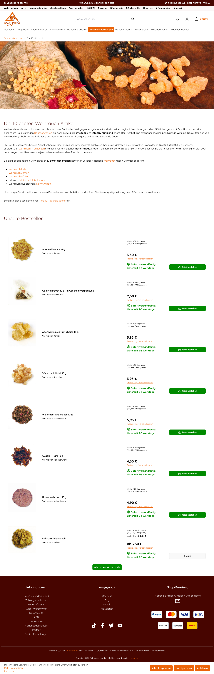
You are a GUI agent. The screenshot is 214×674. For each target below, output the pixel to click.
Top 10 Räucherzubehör (53, 200)
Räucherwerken (43, 132)
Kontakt (178, 8)
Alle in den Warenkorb (107, 567)
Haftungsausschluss (36, 625)
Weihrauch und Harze (15, 8)
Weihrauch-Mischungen (32, 148)
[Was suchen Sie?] (102, 19)
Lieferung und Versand (36, 595)
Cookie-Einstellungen (36, 634)
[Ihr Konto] (187, 19)
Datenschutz (36, 612)
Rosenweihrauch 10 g (54, 497)
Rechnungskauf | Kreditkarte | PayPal (187, 3)
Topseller (102, 8)
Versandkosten (71, 650)
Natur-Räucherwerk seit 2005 (96, 3)
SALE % (91, 8)
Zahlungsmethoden (36, 600)
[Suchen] (132, 19)
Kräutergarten (163, 8)
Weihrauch (109, 160)
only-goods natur (38, 8)
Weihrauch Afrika (18, 176)
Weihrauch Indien (18, 169)
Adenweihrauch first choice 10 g (60, 331)
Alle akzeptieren (161, 668)
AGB (36, 617)
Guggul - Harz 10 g (52, 455)
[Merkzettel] (177, 19)
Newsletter (107, 608)
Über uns (147, 8)
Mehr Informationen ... (14, 668)
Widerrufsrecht (36, 604)
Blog (107, 600)
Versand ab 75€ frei (16, 3)
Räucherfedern (76, 8)
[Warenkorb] (201, 19)
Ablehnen (202, 668)
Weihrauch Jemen (19, 172)
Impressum (36, 621)
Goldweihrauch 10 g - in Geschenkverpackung (68, 290)
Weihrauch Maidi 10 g (54, 373)
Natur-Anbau (43, 183)
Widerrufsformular (36, 608)
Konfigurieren (184, 668)
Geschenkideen (58, 8)
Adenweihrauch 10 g (53, 249)
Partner (36, 629)
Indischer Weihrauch (53, 538)
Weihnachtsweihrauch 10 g (57, 414)
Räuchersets (116, 8)
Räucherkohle (133, 8)
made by (134, 658)
